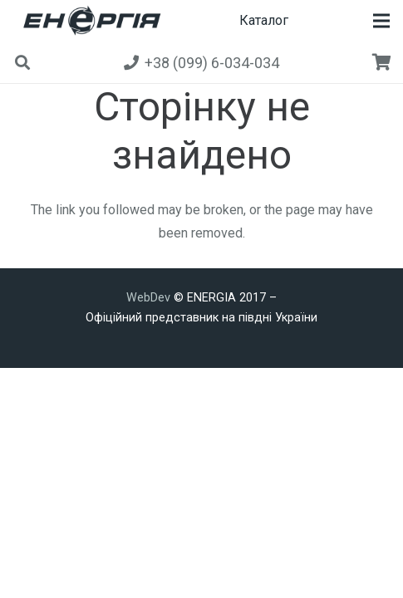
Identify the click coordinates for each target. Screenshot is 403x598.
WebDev (150, 298)
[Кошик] (382, 62)
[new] (89, 20)
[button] (381, 21)
